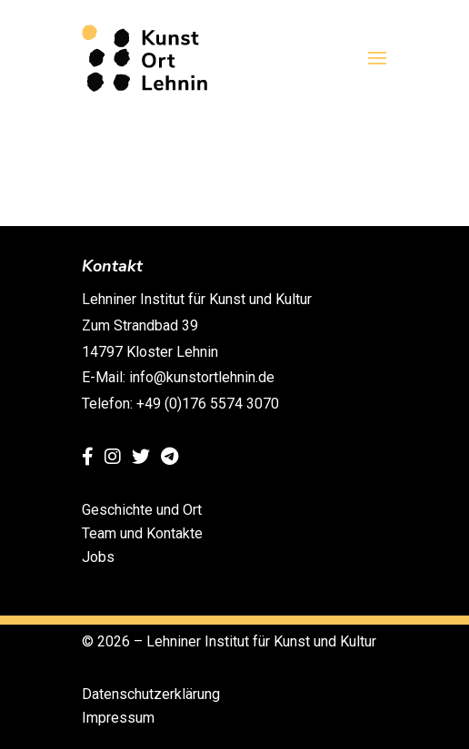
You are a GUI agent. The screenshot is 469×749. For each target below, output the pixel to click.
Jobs (98, 557)
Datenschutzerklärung (151, 694)
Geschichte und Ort (142, 509)
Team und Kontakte (142, 533)
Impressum (118, 717)
